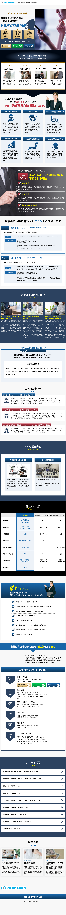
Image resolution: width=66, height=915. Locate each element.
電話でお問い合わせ (54, 696)
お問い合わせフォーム (24, 696)
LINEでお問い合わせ (39, 696)
